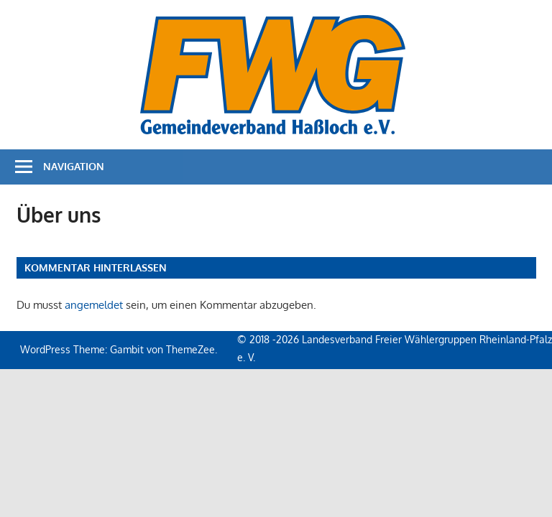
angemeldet (94, 305)
